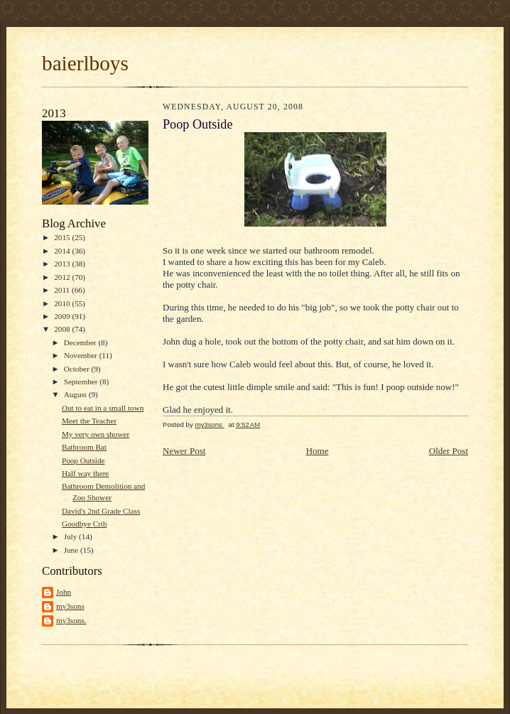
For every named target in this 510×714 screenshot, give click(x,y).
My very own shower (95, 434)
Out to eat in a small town (102, 408)
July (71, 536)
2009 (63, 316)
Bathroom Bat (84, 447)
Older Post (448, 450)
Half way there (85, 473)
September (82, 381)
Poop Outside (83, 460)
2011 (63, 290)
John (63, 592)
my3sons (70, 606)
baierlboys (85, 63)
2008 (63, 329)
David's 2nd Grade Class (101, 511)
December (81, 342)
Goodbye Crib (84, 523)
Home (317, 450)
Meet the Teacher (89, 420)
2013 (63, 263)
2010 (63, 303)
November (81, 355)
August (76, 394)
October (78, 368)
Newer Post (184, 450)
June (72, 550)
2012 (63, 277)
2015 (63, 237)
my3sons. (71, 620)
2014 (63, 251)
